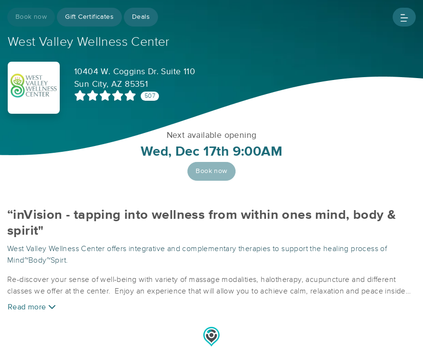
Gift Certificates (89, 16)
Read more (32, 307)
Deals (141, 16)
